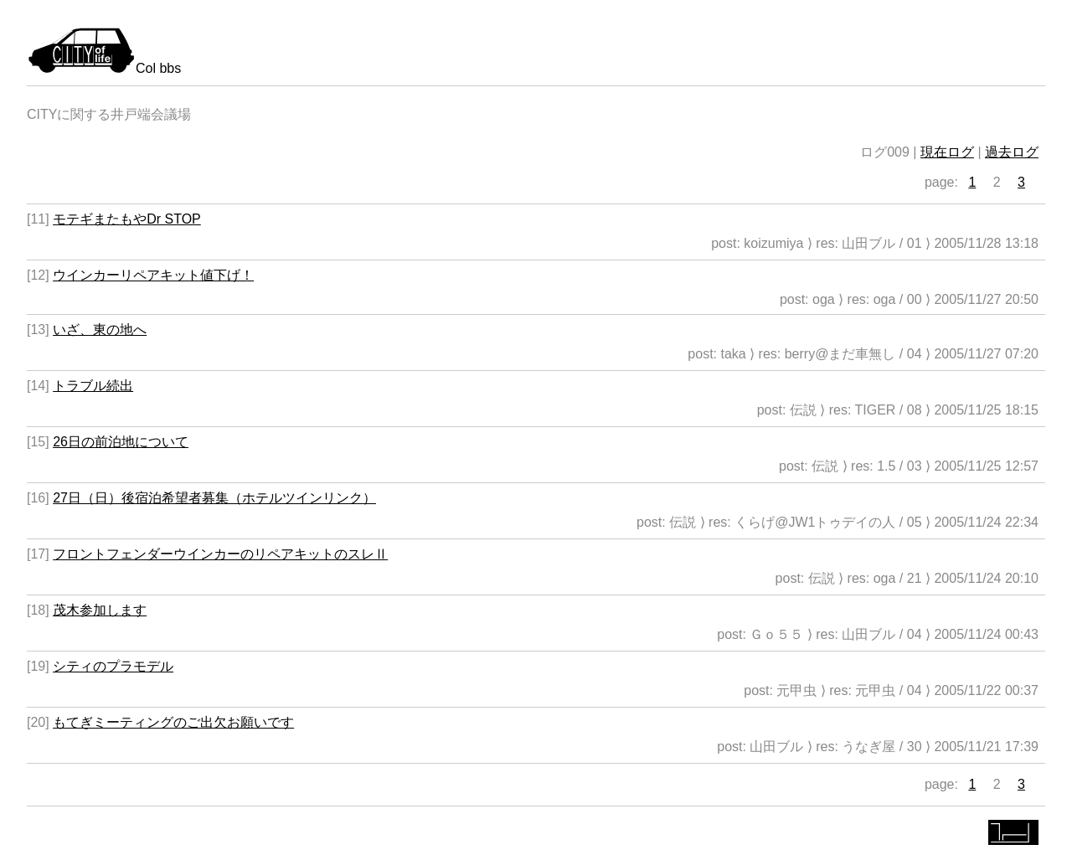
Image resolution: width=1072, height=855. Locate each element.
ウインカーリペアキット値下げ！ (153, 275)
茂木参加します (100, 610)
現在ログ (947, 152)
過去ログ (1011, 152)
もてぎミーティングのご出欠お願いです (173, 722)
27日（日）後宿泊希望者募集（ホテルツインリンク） (214, 498)
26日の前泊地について (120, 442)
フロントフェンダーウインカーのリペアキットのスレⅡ (220, 554)
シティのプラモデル (113, 666)
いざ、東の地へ (100, 329)
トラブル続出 (93, 386)
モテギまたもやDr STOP (127, 219)
